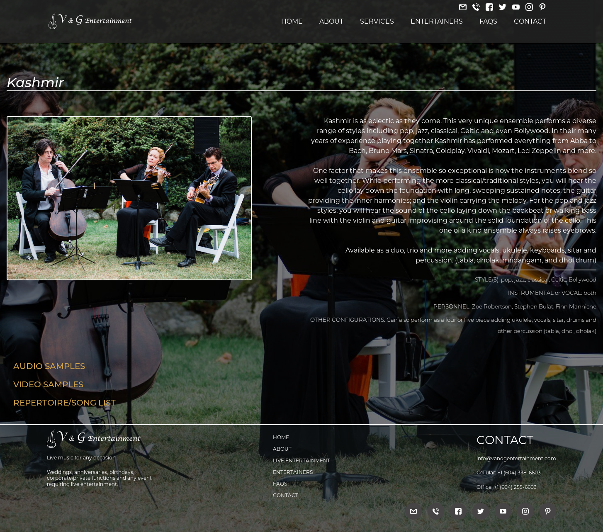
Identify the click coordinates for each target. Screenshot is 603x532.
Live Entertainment (301, 460)
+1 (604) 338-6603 (519, 472)
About (331, 21)
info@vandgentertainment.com (516, 458)
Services (377, 21)
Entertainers (437, 21)
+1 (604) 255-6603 (515, 487)
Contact (530, 21)
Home (292, 21)
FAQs (488, 21)
